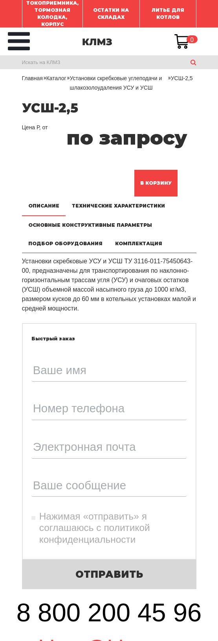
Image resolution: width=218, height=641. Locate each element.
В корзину (156, 183)
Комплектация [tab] (138, 243)
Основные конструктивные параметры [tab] (90, 225)
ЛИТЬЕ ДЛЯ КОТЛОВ (168, 13)
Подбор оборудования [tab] (65, 243)
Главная (32, 78)
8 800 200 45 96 (109, 612)
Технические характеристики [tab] (118, 206)
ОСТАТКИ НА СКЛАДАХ (111, 13)
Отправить (109, 574)
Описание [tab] (43, 206)
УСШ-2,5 (182, 78)
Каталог (56, 78)
